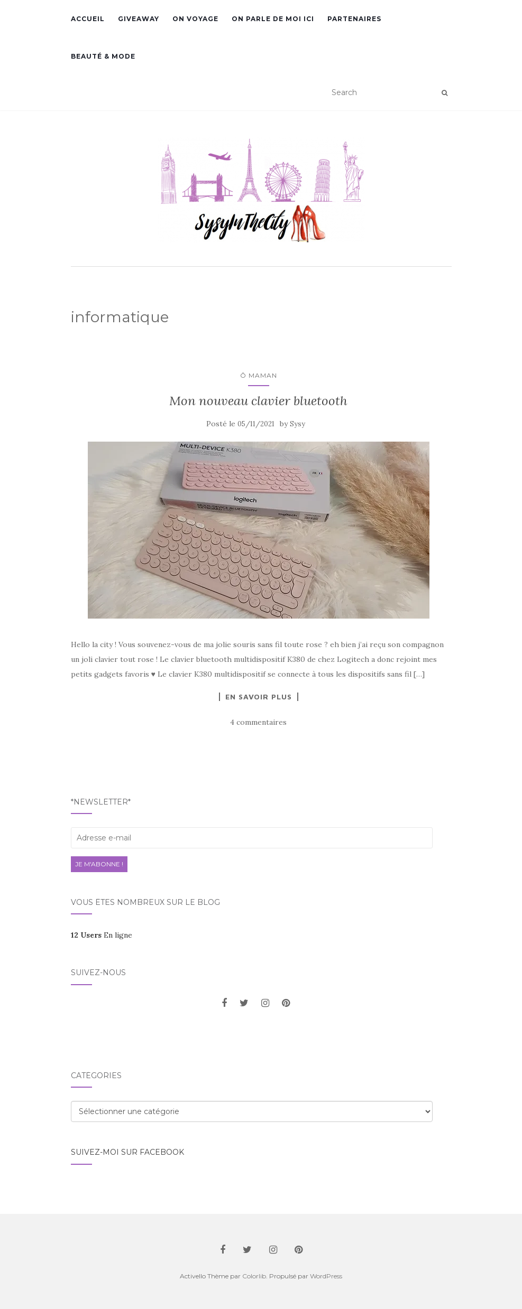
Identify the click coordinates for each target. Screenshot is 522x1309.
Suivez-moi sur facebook (127, 1152)
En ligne (101, 935)
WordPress (326, 1276)
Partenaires (354, 19)
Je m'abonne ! (99, 864)
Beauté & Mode (103, 56)
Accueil (88, 19)
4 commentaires (258, 722)
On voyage (195, 19)
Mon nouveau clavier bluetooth (258, 400)
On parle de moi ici (273, 19)
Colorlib (254, 1276)
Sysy (297, 423)
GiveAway (138, 19)
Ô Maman (258, 375)
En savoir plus (258, 697)
